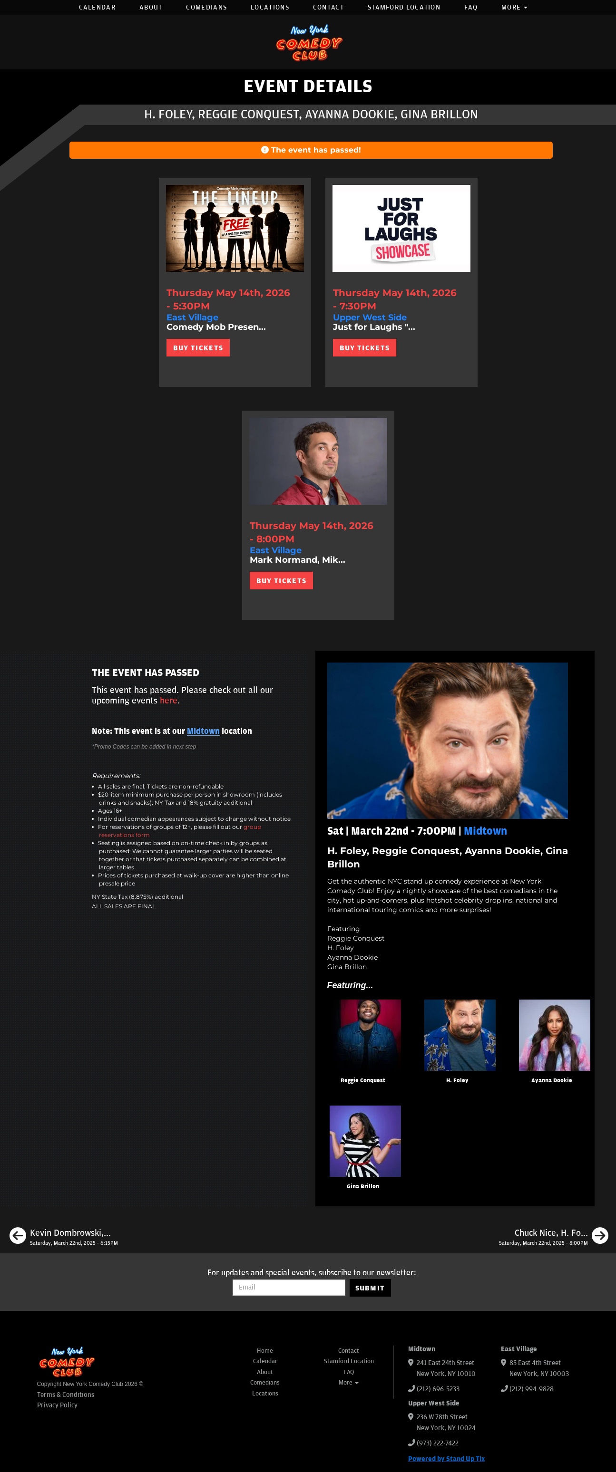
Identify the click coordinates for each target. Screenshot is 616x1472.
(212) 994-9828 (531, 1389)
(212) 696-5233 (438, 1389)
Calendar (97, 7)
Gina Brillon (363, 1186)
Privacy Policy (57, 1405)
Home (265, 1351)
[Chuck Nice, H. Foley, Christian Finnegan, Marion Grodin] (553, 1237)
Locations (270, 7)
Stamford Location (404, 7)
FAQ (471, 7)
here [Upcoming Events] (168, 700)
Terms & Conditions (65, 1395)
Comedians (206, 7)
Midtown (203, 731)
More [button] (514, 7)
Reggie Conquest (363, 1080)
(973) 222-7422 (438, 1443)
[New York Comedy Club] (308, 42)
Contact (328, 7)
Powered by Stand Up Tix (446, 1459)
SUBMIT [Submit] (370, 1288)
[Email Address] (289, 1288)
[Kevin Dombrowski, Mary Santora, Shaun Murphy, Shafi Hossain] (64, 1237)
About (151, 7)
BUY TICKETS (198, 348)
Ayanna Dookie (551, 1080)
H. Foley (457, 1080)
